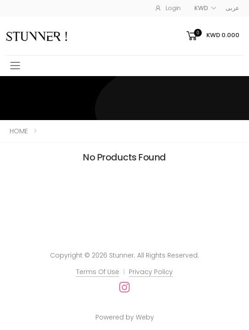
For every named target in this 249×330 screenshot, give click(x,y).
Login (168, 8)
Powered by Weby (124, 317)
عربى (232, 8)
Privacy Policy (151, 271)
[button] (212, 36)
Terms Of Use (97, 271)
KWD (201, 8)
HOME (19, 131)
